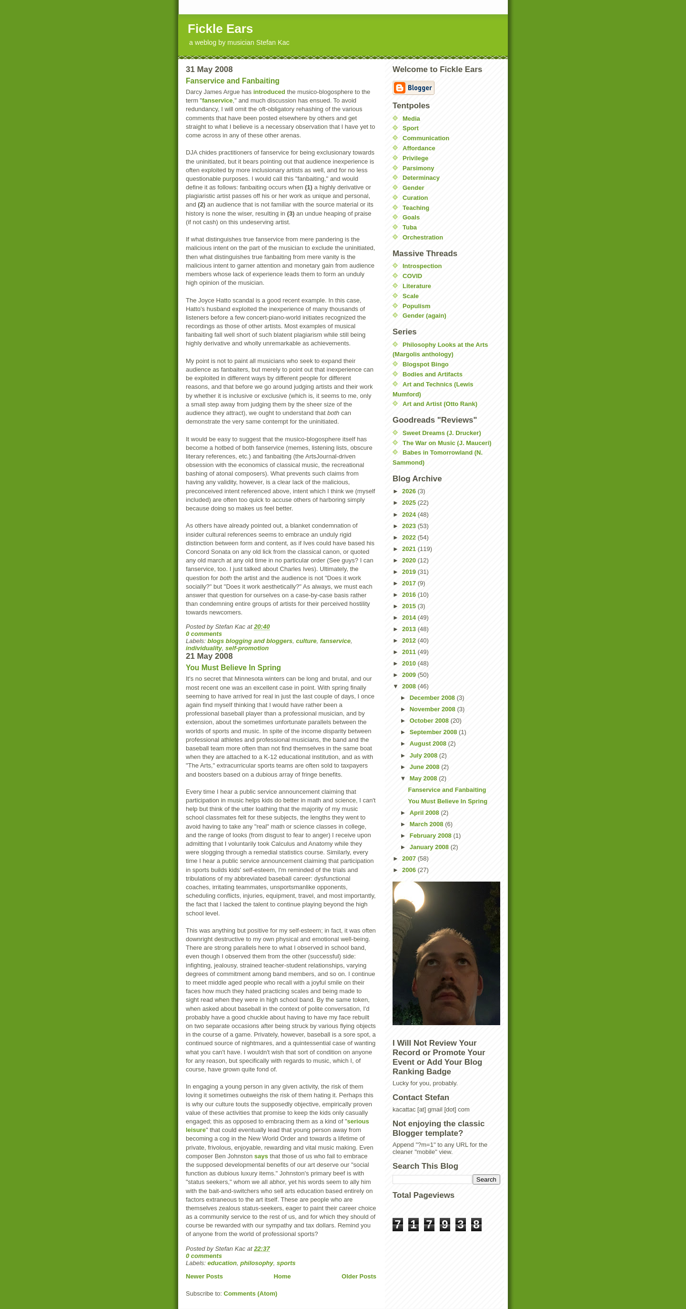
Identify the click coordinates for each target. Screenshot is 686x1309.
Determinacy (421, 177)
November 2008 (433, 709)
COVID (412, 276)
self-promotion (247, 648)
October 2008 (430, 720)
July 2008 (424, 755)
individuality (204, 648)
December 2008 (433, 697)
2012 (410, 640)
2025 (410, 502)
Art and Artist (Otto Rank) (440, 403)
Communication (426, 138)
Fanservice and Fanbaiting (233, 81)
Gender (413, 187)
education (222, 1263)
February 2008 (432, 835)
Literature (417, 286)
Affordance (419, 148)
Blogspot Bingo (426, 364)
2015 (410, 606)
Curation (415, 197)
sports (286, 1263)
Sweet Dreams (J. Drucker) (442, 432)
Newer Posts (204, 1276)
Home (282, 1276)
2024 (410, 514)
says (261, 1156)
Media (411, 118)
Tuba (410, 227)
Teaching (416, 207)
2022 (410, 537)
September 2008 (434, 732)
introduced (269, 91)
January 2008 (430, 847)
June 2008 (426, 766)
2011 (410, 651)
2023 (410, 526)
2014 (410, 617)
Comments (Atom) (251, 1293)
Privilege (415, 158)
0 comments (204, 633)
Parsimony (418, 168)
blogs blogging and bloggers (250, 640)
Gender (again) (424, 315)
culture (306, 640)
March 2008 (427, 824)
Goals (411, 217)
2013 (410, 629)
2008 (410, 686)
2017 (410, 583)
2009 (410, 674)
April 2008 (425, 812)
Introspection (422, 266)
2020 (410, 560)
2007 (410, 858)
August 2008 (429, 743)
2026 (410, 491)
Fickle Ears (220, 28)
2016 (410, 594)
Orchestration (423, 237)
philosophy (256, 1263)
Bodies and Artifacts (433, 374)
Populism (417, 306)
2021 (410, 548)
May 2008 (424, 778)
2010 (410, 663)
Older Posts (359, 1276)
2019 (410, 571)
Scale (411, 296)
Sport (411, 128)
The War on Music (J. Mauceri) (447, 443)
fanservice (217, 100)
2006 (410, 869)
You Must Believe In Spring (233, 668)
